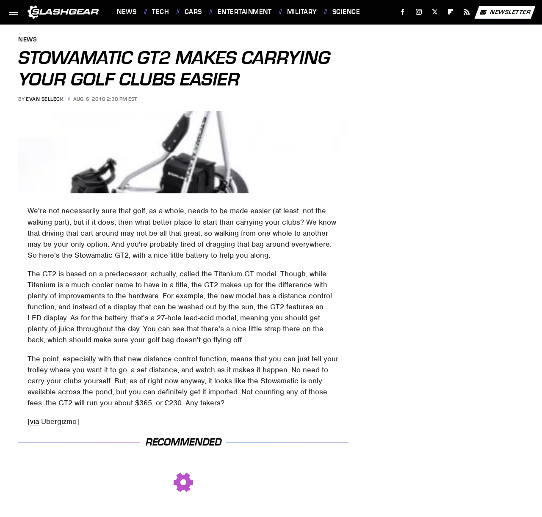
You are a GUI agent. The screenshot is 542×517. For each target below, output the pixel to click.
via (34, 421)
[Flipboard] (451, 12)
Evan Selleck (45, 99)
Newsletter (504, 12)
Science (346, 12)
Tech (160, 12)
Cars (193, 12)
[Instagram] (419, 12)
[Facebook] (403, 12)
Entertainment (245, 12)
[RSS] (467, 12)
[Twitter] (435, 12)
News (126, 12)
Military (302, 12)
